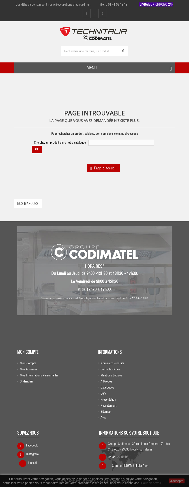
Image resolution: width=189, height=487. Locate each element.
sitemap (106, 412)
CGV (103, 393)
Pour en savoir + (152, 483)
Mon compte (28, 352)
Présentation (108, 399)
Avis (103, 418)
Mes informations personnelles (39, 375)
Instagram (32, 454)
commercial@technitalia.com (130, 466)
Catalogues (107, 387)
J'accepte (176, 481)
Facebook (32, 445)
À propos (106, 381)
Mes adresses (28, 369)
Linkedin (33, 463)
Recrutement (108, 406)
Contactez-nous (110, 369)
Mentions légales (111, 375)
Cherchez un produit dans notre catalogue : (61, 143)
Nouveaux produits (112, 363)
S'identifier (26, 381)
